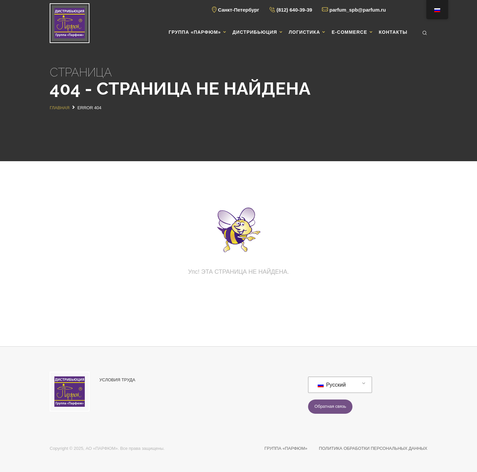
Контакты (393, 32)
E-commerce (349, 32)
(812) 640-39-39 (294, 10)
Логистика (304, 32)
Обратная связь (330, 406)
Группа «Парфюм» (195, 32)
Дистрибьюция (255, 32)
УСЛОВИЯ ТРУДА (117, 379)
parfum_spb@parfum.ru (358, 10)
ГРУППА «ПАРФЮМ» (285, 448)
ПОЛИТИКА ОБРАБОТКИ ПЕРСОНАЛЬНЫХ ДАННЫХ (373, 448)
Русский (332, 385)
